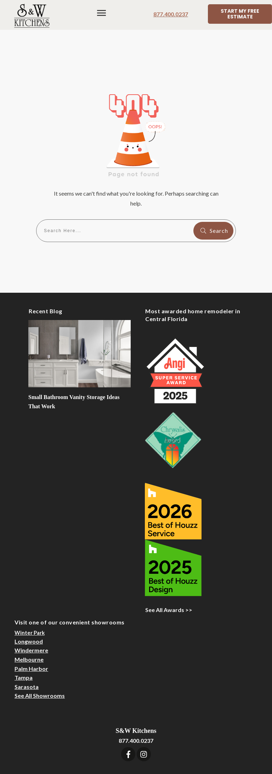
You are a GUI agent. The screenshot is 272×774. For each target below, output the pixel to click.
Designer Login (181, 740)
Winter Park (30, 593)
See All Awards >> (168, 570)
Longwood (29, 601)
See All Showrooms (40, 655)
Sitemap (216, 740)
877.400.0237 (170, 14)
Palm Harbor (31, 628)
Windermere (31, 610)
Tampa (24, 637)
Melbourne (29, 619)
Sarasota (27, 647)
